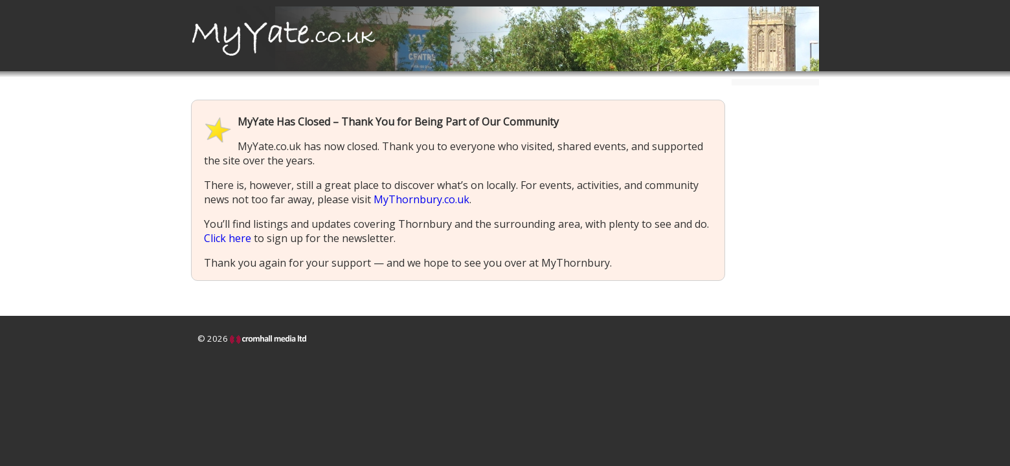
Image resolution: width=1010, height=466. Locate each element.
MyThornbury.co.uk (421, 199)
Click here (227, 238)
